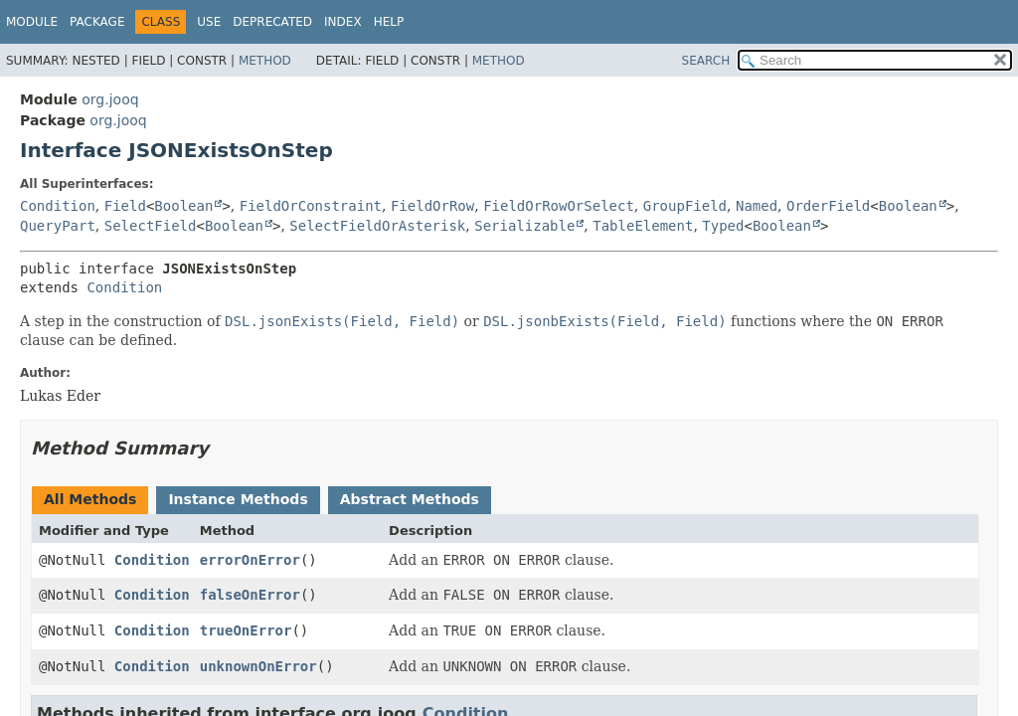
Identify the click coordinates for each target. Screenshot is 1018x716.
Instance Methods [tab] (237, 499)
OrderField (828, 206)
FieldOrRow (432, 206)
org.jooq (110, 99)
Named (756, 206)
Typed (723, 226)
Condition (57, 206)
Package (97, 22)
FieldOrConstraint (311, 206)
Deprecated (272, 22)
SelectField (150, 226)
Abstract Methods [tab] (409, 499)
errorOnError (250, 560)
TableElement (643, 226)
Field (125, 206)
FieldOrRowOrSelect (558, 206)
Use (209, 22)
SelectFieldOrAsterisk (377, 226)
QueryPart (57, 226)
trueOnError (246, 630)
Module (32, 22)
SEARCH (706, 61)
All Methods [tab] (90, 499)
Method (265, 61)
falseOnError (250, 595)
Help (389, 22)
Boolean (183, 206)
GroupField (685, 206)
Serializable (524, 226)
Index (343, 22)
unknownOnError (258, 666)
